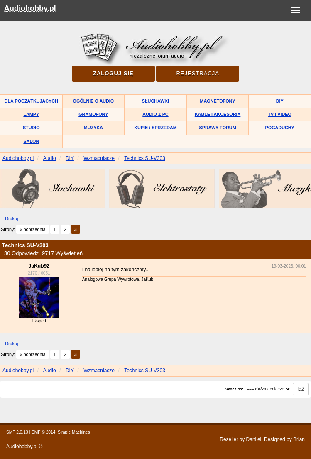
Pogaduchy (279, 127)
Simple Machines (74, 432)
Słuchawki (155, 100)
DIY (280, 100)
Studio (31, 127)
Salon (31, 141)
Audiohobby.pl (30, 8)
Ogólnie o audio (93, 100)
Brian (299, 439)
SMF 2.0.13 (17, 432)
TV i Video (279, 114)
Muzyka (93, 127)
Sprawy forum (217, 127)
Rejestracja (197, 73)
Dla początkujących (31, 100)
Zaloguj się (113, 73)
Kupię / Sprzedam (155, 127)
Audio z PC (155, 114)
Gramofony (93, 114)
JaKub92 (39, 266)
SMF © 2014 (43, 432)
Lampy (31, 114)
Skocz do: (234, 389)
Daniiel (254, 439)
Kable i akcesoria (218, 114)
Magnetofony (217, 100)
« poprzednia (32, 229)
